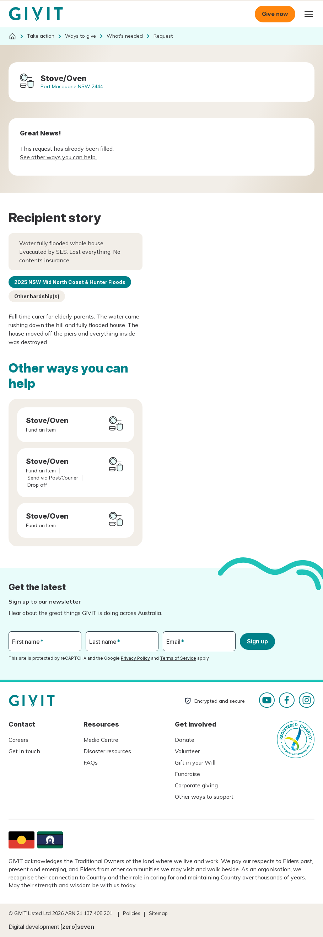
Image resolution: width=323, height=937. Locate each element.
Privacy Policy (135, 658)
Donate (184, 739)
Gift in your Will (195, 762)
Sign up (257, 641)
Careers (18, 739)
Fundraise (187, 773)
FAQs (91, 762)
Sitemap (158, 913)
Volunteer (187, 751)
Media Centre (101, 739)
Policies (131, 913)
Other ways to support (204, 796)
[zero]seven (77, 926)
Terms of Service (178, 658)
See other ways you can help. (58, 157)
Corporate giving (196, 785)
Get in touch (24, 751)
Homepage (36, 14)
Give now (275, 13)
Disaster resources (107, 751)
